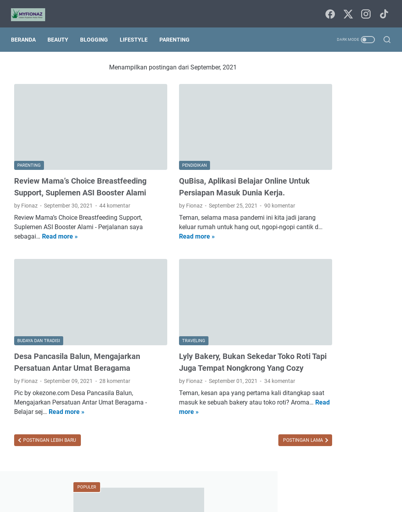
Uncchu (233, 500)
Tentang (229, 484)
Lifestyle (137, 32)
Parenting (178, 32)
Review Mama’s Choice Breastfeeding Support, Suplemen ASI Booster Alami (73, 169)
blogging (306, 349)
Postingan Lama (235, 420)
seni (357, 422)
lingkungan (337, 407)
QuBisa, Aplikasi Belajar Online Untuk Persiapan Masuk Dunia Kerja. (198, 169)
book (332, 349)
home (333, 393)
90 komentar (245, 194)
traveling (332, 436)
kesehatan (362, 393)
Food (302, 320)
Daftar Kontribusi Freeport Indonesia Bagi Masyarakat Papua (336, 237)
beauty (350, 335)
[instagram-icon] (364, 10)
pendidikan (309, 422)
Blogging (97, 32)
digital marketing (316, 378)
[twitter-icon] (347, 10)
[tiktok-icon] (382, 10)
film (378, 378)
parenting (372, 407)
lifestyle (305, 407)
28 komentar (114, 361)
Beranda (26, 32)
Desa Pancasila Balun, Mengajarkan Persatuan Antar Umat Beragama (67, 336)
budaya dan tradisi (318, 364)
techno (304, 436)
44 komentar (114, 194)
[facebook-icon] (329, 10)
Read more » (106, 224)
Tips (301, 335)
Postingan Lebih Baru (49, 420)
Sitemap (202, 484)
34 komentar (245, 361)
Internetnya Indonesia (344, 320)
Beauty (61, 32)
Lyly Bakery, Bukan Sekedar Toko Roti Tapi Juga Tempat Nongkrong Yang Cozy (203, 336)
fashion (355, 378)
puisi (337, 422)
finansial (306, 393)
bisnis (375, 335)
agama (324, 335)
